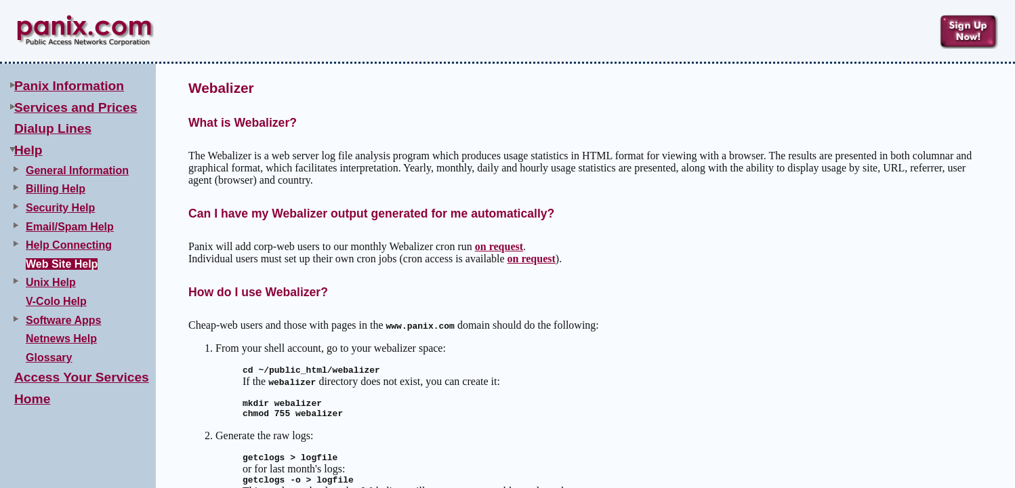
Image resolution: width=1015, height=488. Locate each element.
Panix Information (69, 86)
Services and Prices (75, 107)
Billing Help (55, 189)
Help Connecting (69, 245)
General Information (77, 170)
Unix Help (51, 282)
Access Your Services (81, 377)
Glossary (49, 357)
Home (32, 399)
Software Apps (63, 320)
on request (499, 246)
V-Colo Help (56, 301)
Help (28, 150)
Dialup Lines (52, 128)
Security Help (60, 208)
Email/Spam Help (70, 226)
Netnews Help (61, 338)
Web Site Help (62, 264)
